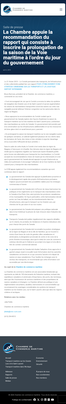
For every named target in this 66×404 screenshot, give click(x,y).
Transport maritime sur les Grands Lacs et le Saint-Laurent (18, 362)
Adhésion (8, 372)
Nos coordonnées (43, 375)
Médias (8, 381)
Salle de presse (11, 378)
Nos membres (41, 378)
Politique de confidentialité (22, 400)
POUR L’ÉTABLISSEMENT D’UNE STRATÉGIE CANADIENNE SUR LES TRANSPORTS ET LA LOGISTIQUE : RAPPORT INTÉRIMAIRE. (32, 86)
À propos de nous (43, 372)
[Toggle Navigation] (61, 9)
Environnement (41, 361)
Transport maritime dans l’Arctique (18, 367)
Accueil (8, 358)
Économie (40, 358)
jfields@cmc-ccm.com (13, 312)
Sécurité (39, 364)
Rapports (8, 375)
